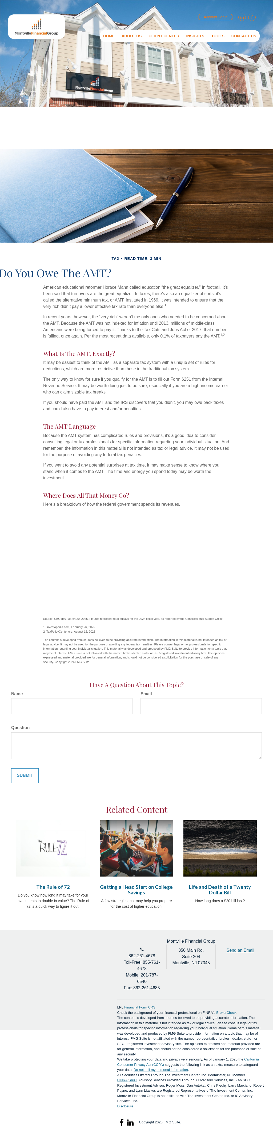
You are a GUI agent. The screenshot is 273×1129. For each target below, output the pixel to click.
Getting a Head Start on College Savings (136, 889)
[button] (131, 36)
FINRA (122, 1080)
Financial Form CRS (139, 1007)
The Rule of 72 (53, 887)
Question (20, 727)
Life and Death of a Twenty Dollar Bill (220, 889)
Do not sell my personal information (161, 1070)
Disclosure (125, 1106)
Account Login (215, 17)
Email (146, 694)
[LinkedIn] (241, 17)
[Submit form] (25, 775)
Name (17, 694)
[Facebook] (251, 17)
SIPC (132, 1080)
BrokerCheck (226, 1013)
